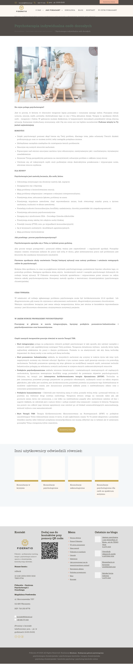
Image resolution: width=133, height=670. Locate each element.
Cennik (73, 559)
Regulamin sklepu (78, 576)
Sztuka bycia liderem (109, 581)
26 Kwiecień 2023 (109, 574)
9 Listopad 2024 (108, 562)
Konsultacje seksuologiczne (79, 487)
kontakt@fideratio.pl (27, 3)
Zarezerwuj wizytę (108, 3)
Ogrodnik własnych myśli (110, 559)
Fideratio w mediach (79, 556)
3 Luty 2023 (106, 585)
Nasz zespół (75, 552)
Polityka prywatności (79, 579)
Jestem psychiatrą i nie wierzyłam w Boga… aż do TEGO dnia (109, 546)
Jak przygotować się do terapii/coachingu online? (80, 569)
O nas (38, 11)
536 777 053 (45, 3)
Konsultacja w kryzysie (25, 487)
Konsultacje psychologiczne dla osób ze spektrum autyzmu (106, 491)
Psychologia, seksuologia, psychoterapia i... (44, 32)
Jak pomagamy (53, 11)
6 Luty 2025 (106, 553)
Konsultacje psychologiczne (52, 488)
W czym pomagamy (107, 11)
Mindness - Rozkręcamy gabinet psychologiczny (86, 659)
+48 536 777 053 (24, 626)
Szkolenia (70, 11)
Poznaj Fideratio (77, 545)
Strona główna (20, 32)
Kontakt (90, 11)
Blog (80, 11)
